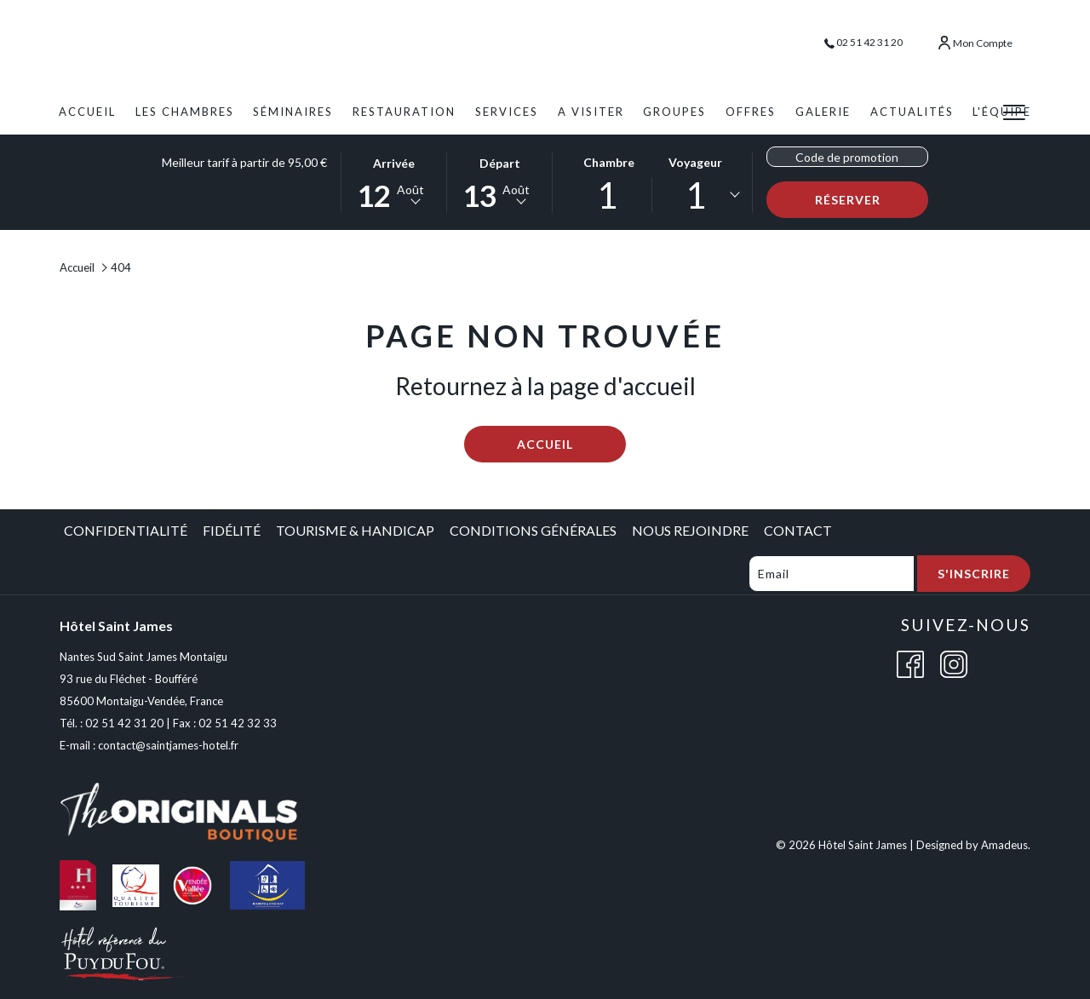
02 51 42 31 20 (863, 42)
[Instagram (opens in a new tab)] (953, 662)
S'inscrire (974, 573)
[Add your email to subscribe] (832, 573)
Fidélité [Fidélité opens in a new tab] (232, 530)
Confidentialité (125, 530)
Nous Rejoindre (690, 530)
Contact (798, 530)
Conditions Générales (533, 530)
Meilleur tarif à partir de (244, 162)
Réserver (872, 199)
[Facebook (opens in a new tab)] (910, 662)
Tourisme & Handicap (355, 530)
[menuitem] (87, 112)
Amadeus (1004, 845)
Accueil (77, 267)
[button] (394, 181)
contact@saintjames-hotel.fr (168, 745)
